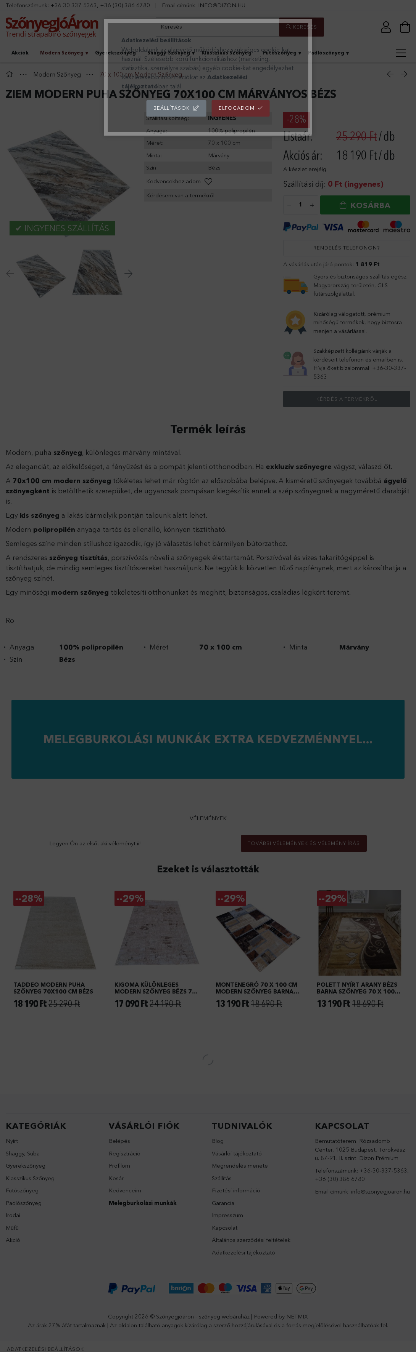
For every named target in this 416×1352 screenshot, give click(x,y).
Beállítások (171, 108)
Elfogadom (237, 108)
